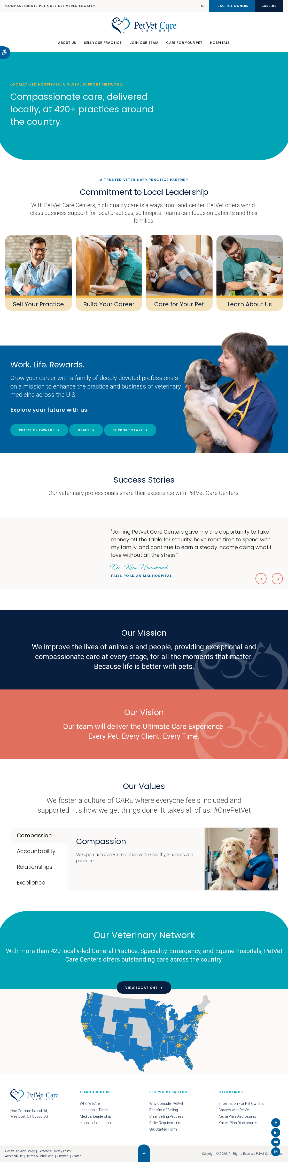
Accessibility (14, 1156)
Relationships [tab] (34, 867)
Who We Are (90, 1103)
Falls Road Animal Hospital (141, 569)
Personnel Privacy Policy (54, 1151)
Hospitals (220, 45)
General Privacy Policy (20, 1151)
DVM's (84, 430)
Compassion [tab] (34, 835)
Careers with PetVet (234, 1110)
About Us (67, 45)
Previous (259, 578)
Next (276, 578)
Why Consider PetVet (166, 1103)
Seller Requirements (165, 1123)
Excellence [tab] (31, 882)
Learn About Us (249, 304)
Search (76, 1156)
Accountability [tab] (36, 851)
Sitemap (62, 1156)
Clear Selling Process (166, 1116)
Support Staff (128, 430)
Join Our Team (144, 45)
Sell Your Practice (103, 45)
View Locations (141, 988)
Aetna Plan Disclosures (237, 1116)
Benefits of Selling (163, 1110)
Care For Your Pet (184, 45)
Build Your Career (109, 304)
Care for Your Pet (179, 304)
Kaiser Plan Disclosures (238, 1123)
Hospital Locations (95, 1123)
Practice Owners (223, 6)
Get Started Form (163, 1129)
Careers (266, 6)
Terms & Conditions (40, 1156)
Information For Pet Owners (241, 1103)
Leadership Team (94, 1110)
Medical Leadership (95, 1116)
